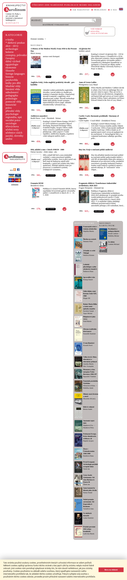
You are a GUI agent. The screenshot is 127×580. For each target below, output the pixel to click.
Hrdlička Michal (113, 236)
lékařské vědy (13, 86)
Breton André (87, 409)
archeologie (12, 48)
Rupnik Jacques (88, 441)
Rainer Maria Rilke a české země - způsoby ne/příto (90, 306)
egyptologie (12, 64)
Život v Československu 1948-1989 (88, 451)
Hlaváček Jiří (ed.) (89, 399)
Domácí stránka (37, 39)
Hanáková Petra (88, 428)
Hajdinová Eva (88, 425)
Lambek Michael (113, 244)
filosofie (10, 70)
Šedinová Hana (88, 271)
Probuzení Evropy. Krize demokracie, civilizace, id (89, 436)
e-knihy (10, 39)
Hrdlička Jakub (88, 388)
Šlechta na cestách (89, 239)
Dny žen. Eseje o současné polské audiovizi (96, 150)
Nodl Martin (87, 321)
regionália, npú (14, 117)
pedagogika (12, 95)
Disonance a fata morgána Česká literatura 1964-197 (90, 372)
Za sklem (111, 242)
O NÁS (114, 10)
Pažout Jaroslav (36, 152)
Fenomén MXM (37, 183)
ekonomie (11, 67)
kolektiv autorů (84, 51)
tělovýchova (12, 126)
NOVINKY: (37, 45)
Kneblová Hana (88, 456)
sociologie (11, 123)
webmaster (14, 184)
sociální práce (13, 120)
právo (9, 107)
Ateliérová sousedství (39, 116)
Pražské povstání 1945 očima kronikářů (89, 529)
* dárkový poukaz (15, 42)
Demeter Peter (88, 241)
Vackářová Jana (88, 509)
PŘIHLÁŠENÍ (100, 10)
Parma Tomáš (87, 492)
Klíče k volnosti (88, 407)
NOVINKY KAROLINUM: (107, 224)
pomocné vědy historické (13, 103)
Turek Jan (86, 469)
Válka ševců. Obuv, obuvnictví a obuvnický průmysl (90, 359)
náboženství (12, 92)
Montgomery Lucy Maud (88, 85)
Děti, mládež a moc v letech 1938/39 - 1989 (47, 150)
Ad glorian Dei (84, 49)
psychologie (12, 114)
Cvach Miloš (95, 121)
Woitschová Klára (89, 386)
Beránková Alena (37, 185)
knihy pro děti (13, 83)
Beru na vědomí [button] (111, 570)
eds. (55, 152)
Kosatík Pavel (87, 345)
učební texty (12, 129)
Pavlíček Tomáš (88, 311)
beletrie (10, 52)
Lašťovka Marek (88, 534)
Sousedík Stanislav (89, 334)
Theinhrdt (50, 118)
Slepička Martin (88, 231)
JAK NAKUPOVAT (81, 10)
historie (10, 76)
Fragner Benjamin (85, 188)
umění (9, 138)
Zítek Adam (48, 152)
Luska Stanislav (88, 518)
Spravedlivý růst (89, 277)
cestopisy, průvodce (16, 55)
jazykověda (12, 79)
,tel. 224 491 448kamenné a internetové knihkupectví (14, 17)
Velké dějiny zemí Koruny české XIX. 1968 (90, 293)
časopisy (10, 58)
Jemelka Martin (88, 364)
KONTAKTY (12, 23)
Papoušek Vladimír (89, 376)
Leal (43, 118)
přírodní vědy (13, 110)
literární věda (13, 89)
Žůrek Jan (86, 484)
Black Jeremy (36, 53)
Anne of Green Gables (87, 82)
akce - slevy (12, 45)
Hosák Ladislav (113, 233)
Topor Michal (87, 313)
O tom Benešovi (88, 343)
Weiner (58, 118)
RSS (13, 170)
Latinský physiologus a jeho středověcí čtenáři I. (90, 267)
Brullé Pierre (35, 118)
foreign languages (15, 73)
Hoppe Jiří (86, 298)
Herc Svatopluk (88, 366)
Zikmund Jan (99, 188)
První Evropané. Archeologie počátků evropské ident (90, 464)
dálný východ (13, 61)
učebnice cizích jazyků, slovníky (14, 134)
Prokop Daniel (88, 279)
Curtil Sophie (84, 121)
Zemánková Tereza (109, 121)
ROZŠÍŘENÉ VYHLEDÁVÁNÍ (56, 25)
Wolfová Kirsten (88, 255)
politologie (11, 98)
